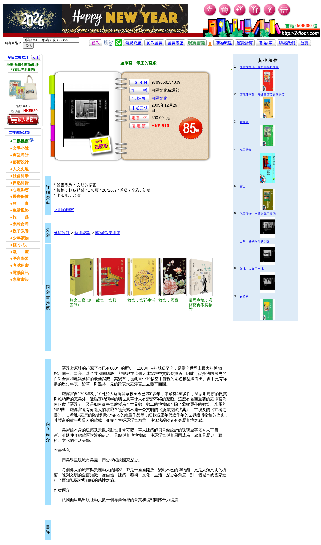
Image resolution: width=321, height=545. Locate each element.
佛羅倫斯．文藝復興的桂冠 (258, 214)
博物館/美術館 (107, 233)
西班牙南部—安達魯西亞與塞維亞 (262, 94)
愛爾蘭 (244, 122)
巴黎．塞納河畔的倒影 (255, 241)
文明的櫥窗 (64, 210)
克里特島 (246, 150)
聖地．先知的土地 (252, 269)
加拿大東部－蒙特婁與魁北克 (259, 67)
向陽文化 (159, 98)
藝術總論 (82, 233)
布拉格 (244, 296)
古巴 (243, 186)
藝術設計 (62, 233)
